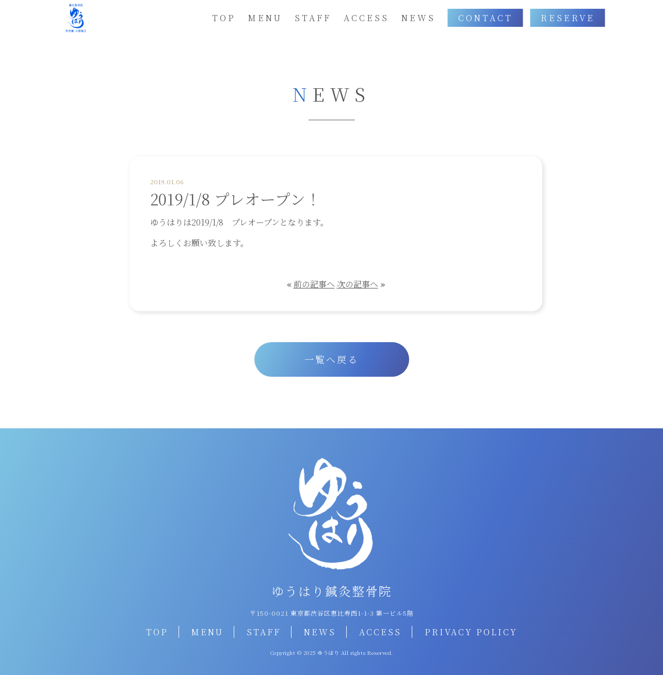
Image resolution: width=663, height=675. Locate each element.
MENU (265, 18)
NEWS (418, 18)
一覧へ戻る (331, 359)
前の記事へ (314, 284)
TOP (224, 18)
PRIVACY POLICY (471, 632)
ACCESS (366, 18)
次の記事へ (357, 284)
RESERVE (568, 18)
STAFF (313, 18)
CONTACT (485, 18)
